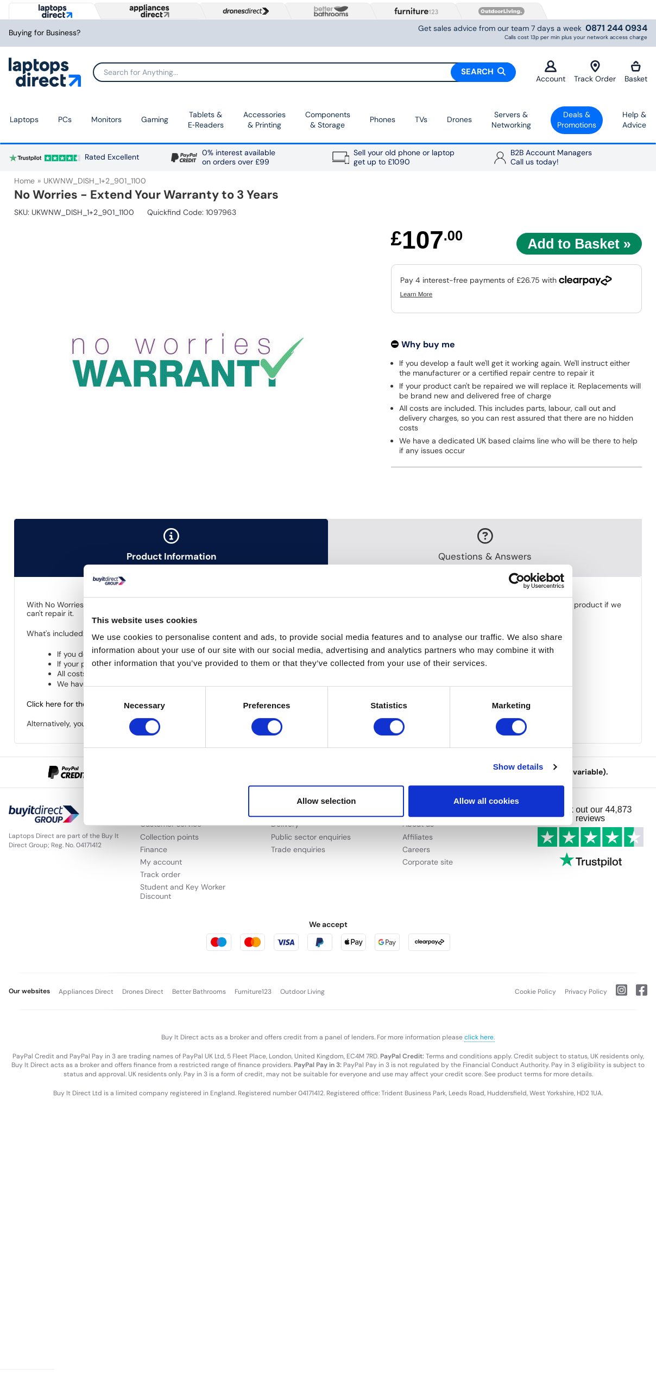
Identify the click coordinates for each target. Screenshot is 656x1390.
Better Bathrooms (199, 991)
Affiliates (417, 837)
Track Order (595, 72)
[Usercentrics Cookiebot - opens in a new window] (516, 581)
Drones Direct (142, 991)
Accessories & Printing (264, 120)
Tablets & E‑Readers (206, 120)
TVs (421, 119)
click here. (479, 1037)
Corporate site (427, 862)
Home (24, 181)
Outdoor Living (302, 991)
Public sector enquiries (311, 837)
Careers (416, 849)
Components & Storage (327, 120)
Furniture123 (253, 991)
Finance (153, 849)
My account (161, 862)
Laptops (24, 119)
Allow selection (326, 800)
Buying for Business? (44, 32)
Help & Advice (634, 120)
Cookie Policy (535, 991)
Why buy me (428, 344)
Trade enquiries (298, 849)
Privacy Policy (586, 991)
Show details (518, 766)
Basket (636, 72)
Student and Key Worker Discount (182, 891)
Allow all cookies (486, 800)
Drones (459, 119)
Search (483, 71)
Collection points (169, 837)
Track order (160, 874)
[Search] (304, 72)
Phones (382, 119)
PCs (65, 119)
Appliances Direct (86, 991)
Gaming (154, 119)
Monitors (106, 119)
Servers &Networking (511, 120)
